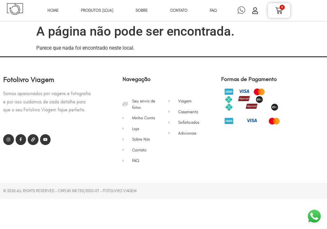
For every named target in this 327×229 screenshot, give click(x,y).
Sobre (142, 10)
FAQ (213, 10)
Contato (178, 10)
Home (53, 10)
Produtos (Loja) (97, 10)
